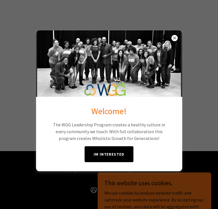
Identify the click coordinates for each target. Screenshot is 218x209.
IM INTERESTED (109, 154)
